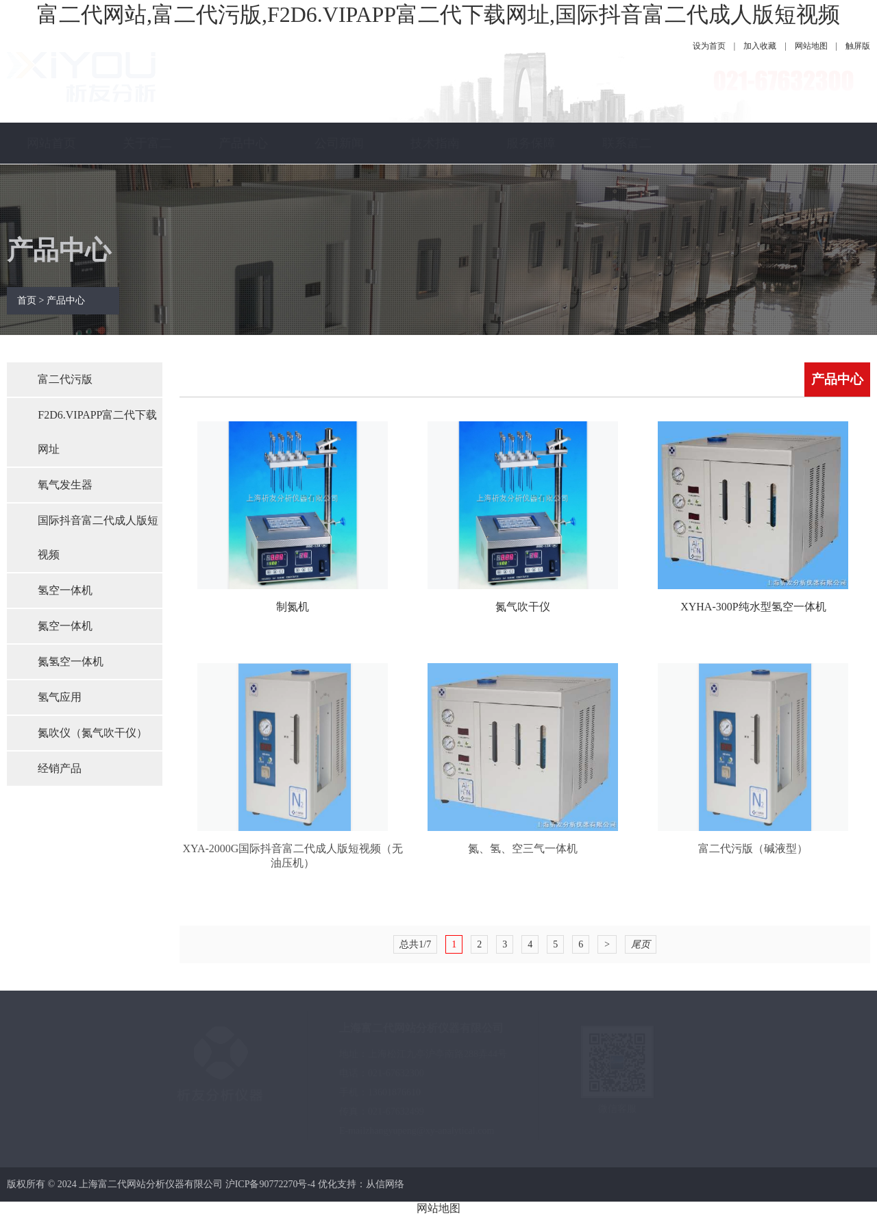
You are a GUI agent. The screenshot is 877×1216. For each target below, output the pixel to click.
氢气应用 (60, 697)
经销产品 (60, 768)
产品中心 (243, 143)
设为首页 (709, 46)
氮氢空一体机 (70, 661)
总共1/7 (415, 944)
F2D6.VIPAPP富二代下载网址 (97, 432)
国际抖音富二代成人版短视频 (98, 537)
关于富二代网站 (147, 163)
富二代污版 (65, 379)
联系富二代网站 (627, 163)
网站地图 (811, 46)
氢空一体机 (65, 590)
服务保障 (531, 143)
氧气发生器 (65, 485)
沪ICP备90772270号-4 (270, 1184)
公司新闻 (339, 143)
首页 (26, 300)
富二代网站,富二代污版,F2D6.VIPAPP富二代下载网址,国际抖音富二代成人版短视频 (438, 14)
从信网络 (385, 1184)
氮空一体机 (65, 626)
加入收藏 (759, 46)
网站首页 (51, 143)
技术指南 (435, 143)
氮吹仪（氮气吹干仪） (92, 733)
